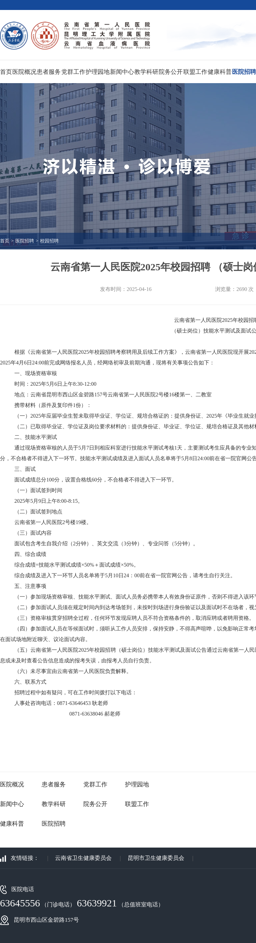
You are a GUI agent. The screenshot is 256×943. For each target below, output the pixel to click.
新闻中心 (122, 71)
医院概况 (24, 71)
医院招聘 (244, 71)
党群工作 (73, 71)
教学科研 (146, 71)
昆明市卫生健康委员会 (157, 858)
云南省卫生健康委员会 (83, 858)
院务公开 (171, 71)
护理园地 (98, 71)
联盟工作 (195, 71)
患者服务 (49, 71)
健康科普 (220, 71)
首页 (6, 71)
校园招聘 (49, 240)
